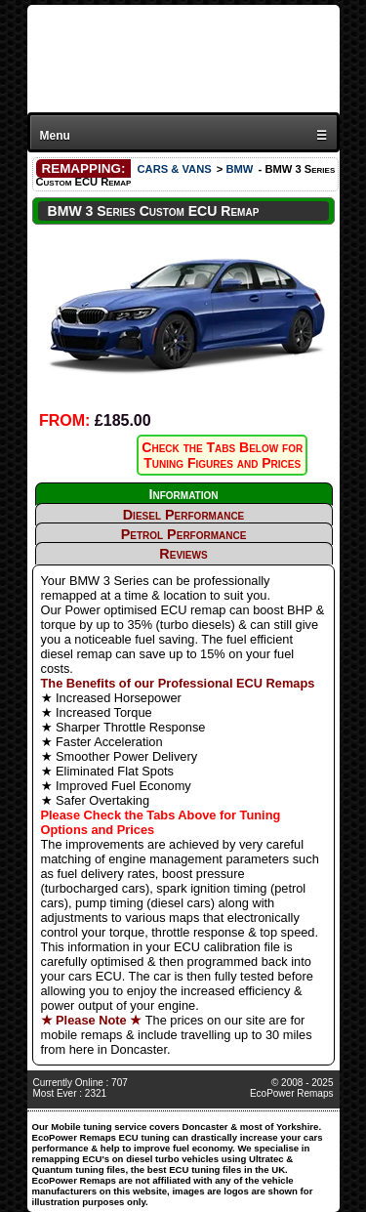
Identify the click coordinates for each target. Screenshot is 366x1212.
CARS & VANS (174, 169)
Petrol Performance (184, 534)
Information (183, 494)
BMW (239, 169)
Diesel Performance (184, 514)
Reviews (183, 554)
